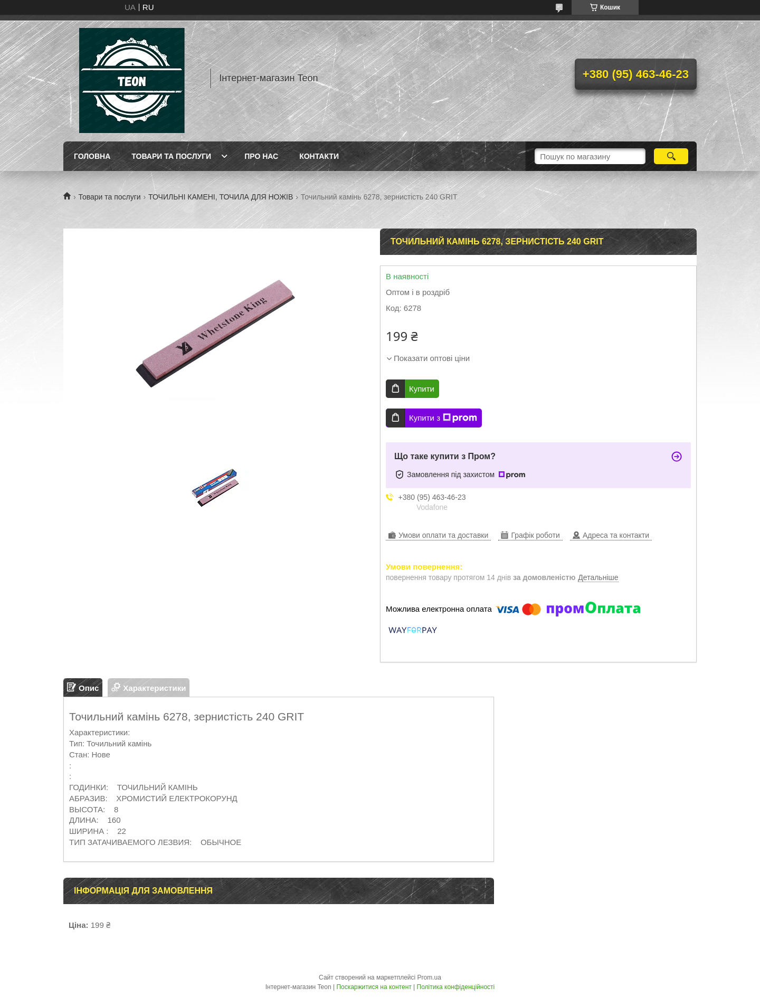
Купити (421, 388)
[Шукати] (671, 156)
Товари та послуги (171, 156)
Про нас (261, 156)
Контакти (319, 156)
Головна (92, 156)
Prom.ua (429, 977)
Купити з (443, 418)
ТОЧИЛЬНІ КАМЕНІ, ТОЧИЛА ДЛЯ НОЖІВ (220, 197)
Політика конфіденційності (456, 987)
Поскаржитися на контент (373, 987)
